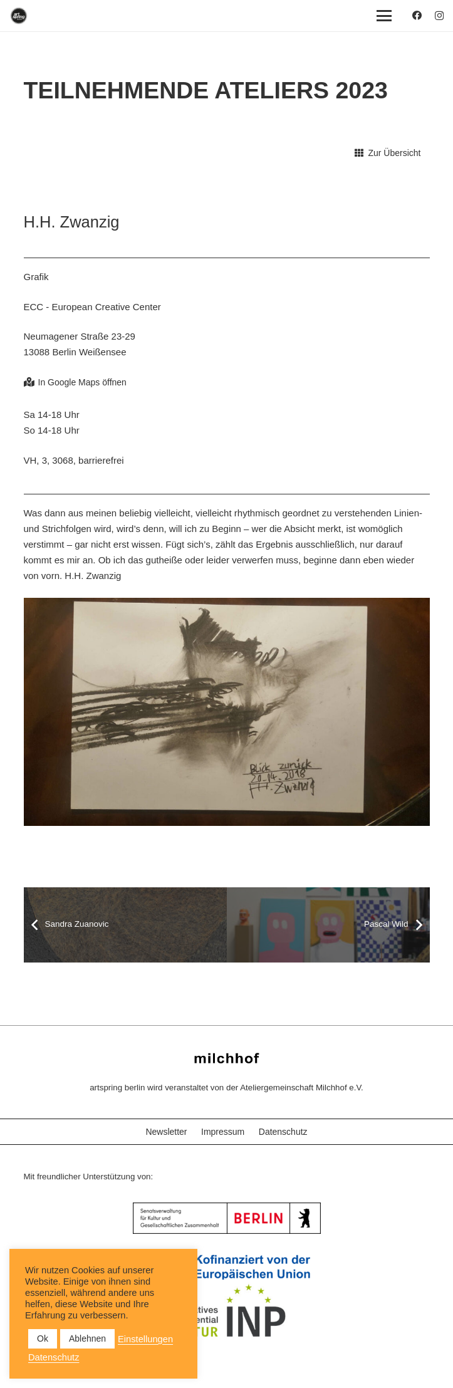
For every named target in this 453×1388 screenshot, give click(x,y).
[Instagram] (439, 16)
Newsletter (166, 1132)
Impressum (222, 1132)
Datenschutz (283, 1132)
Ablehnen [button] (87, 1338)
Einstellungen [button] (145, 1339)
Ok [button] (42, 1338)
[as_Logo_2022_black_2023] (18, 15)
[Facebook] (417, 15)
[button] (384, 15)
